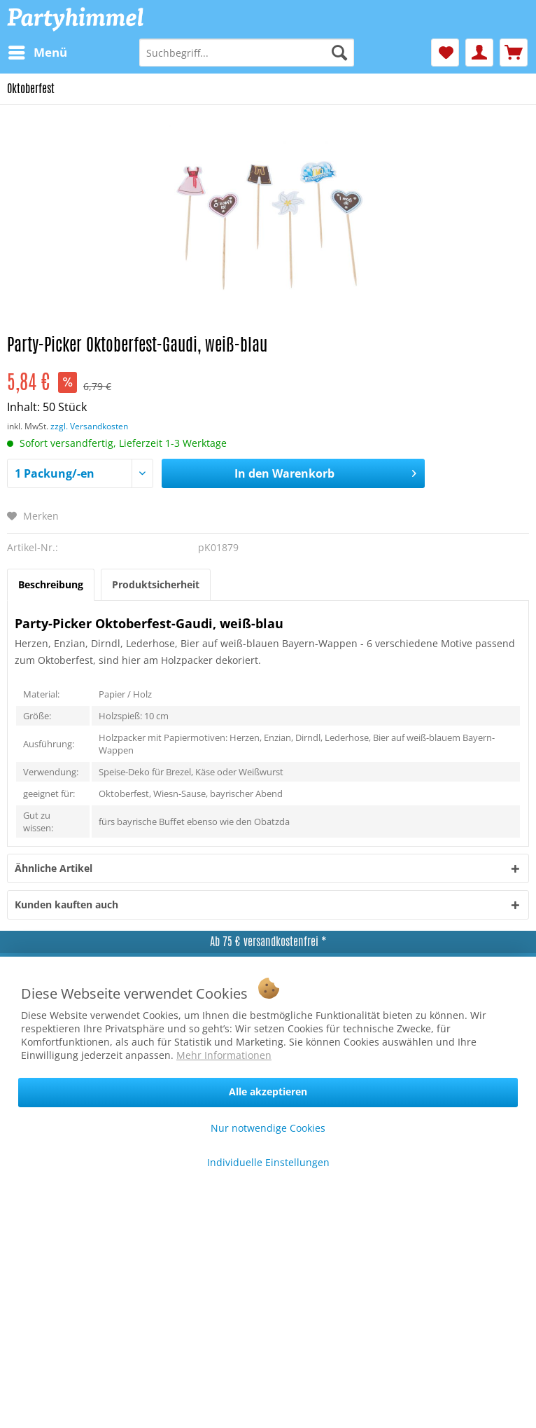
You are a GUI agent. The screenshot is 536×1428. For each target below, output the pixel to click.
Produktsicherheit (155, 584)
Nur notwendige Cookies (268, 1128)
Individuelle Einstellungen (268, 1162)
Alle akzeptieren (268, 1091)
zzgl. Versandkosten (89, 426)
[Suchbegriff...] (246, 53)
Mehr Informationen (223, 1055)
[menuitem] (37, 53)
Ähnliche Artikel (53, 868)
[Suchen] (339, 53)
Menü (37, 50)
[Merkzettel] (445, 53)
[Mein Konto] (479, 53)
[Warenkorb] (514, 53)
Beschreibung (50, 584)
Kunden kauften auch (66, 904)
